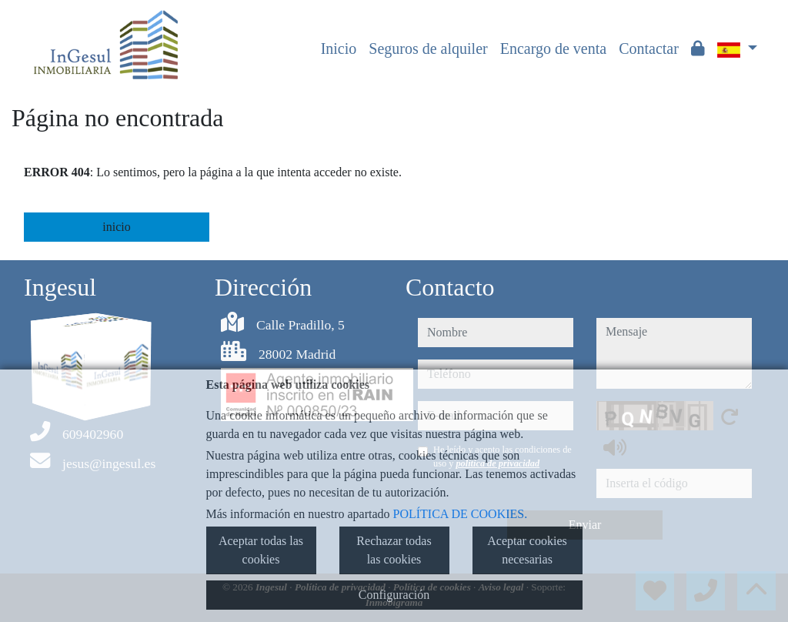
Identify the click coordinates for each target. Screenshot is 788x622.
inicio (116, 226)
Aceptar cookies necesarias (527, 550)
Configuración (394, 594)
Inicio (339, 48)
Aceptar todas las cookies (261, 550)
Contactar (649, 48)
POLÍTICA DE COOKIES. (460, 513)
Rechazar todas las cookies (393, 550)
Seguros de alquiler (428, 48)
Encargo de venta (553, 48)
